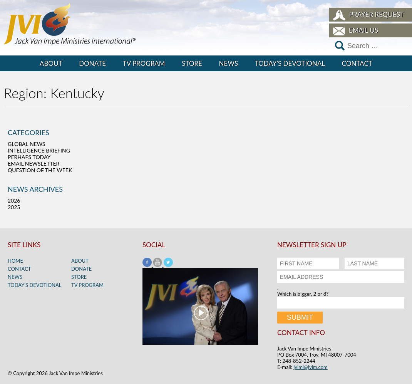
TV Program (144, 63)
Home (15, 261)
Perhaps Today (29, 157)
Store (192, 63)
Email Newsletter (33, 163)
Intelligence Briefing (39, 150)
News (228, 63)
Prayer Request (376, 14)
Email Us (363, 30)
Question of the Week (40, 170)
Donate (92, 63)
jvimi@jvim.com (310, 367)
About (51, 63)
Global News (26, 144)
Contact (357, 63)
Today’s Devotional (290, 63)
